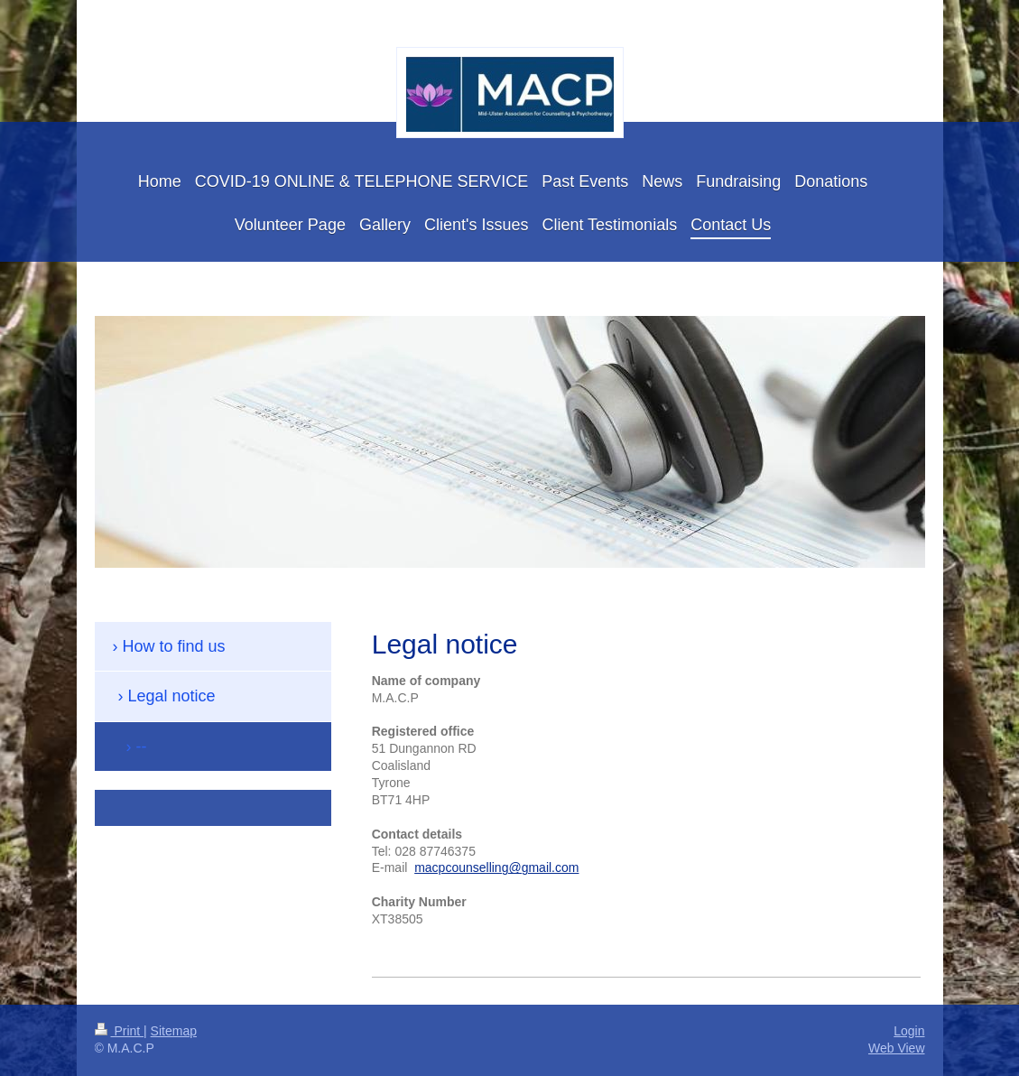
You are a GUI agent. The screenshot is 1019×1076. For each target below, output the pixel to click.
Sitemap (174, 1031)
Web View (896, 1048)
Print (119, 1031)
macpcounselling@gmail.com (496, 867)
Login (909, 1031)
